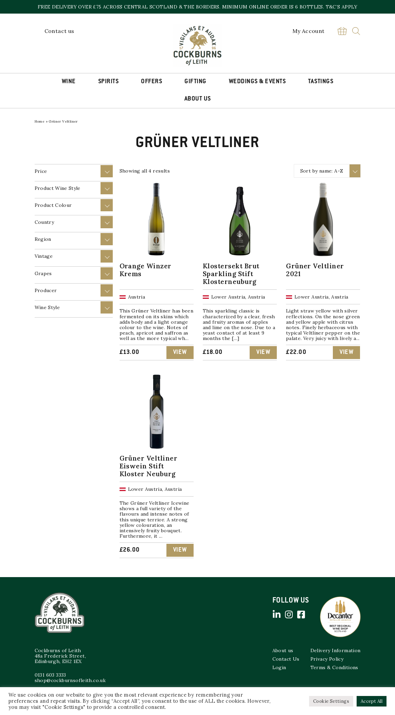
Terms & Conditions (334, 667)
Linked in (276, 614)
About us (282, 650)
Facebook (301, 614)
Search (356, 31)
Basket (342, 31)
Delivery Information (335, 650)
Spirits (108, 81)
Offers (151, 81)
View (180, 352)
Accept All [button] (371, 701)
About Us (197, 99)
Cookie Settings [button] (331, 701)
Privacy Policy (327, 659)
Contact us (59, 31)
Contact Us (286, 659)
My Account (308, 31)
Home (40, 121)
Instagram (289, 614)
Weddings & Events (257, 81)
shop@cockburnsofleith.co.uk (70, 680)
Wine (69, 81)
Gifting (195, 81)
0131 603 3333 (50, 675)
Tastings (320, 81)
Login (279, 667)
